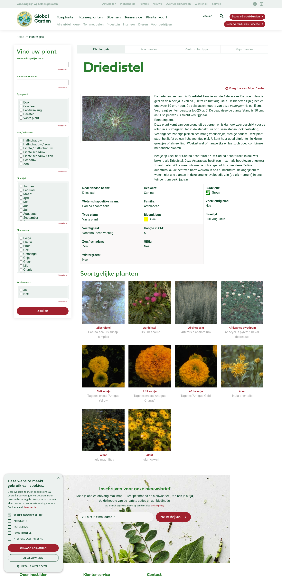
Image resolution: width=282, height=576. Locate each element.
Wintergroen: (24, 282)
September (29, 217)
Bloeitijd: (21, 179)
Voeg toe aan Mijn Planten (247, 88)
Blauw (26, 242)
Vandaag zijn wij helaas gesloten (37, 4)
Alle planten (149, 49)
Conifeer (27, 106)
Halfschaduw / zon (35, 144)
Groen (26, 261)
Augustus (28, 213)
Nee (24, 294)
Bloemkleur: (23, 230)
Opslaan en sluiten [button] (33, 548)
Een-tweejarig (31, 110)
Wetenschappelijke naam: (31, 59)
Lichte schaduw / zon (36, 156)
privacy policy (157, 505)
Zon (24, 164)
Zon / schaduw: (25, 133)
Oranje (26, 269)
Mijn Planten (244, 49)
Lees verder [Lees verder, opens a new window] (31, 507)
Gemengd (28, 254)
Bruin (25, 246)
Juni (24, 206)
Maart (26, 194)
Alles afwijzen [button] (33, 558)
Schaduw (28, 160)
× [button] (58, 478)
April (25, 198)
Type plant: (23, 94)
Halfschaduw (31, 140)
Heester (27, 114)
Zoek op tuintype (196, 49)
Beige (25, 238)
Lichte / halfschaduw (36, 148)
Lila (24, 265)
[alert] (33, 523)
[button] (33, 566)
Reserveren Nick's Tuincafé (243, 24)
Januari (27, 186)
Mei (24, 202)
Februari (27, 190)
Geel (24, 250)
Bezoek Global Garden (246, 16)
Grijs (25, 258)
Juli (24, 210)
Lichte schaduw (32, 152)
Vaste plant (29, 118)
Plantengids (101, 49)
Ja (23, 290)
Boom (26, 102)
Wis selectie (62, 70)
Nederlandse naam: (27, 77)
